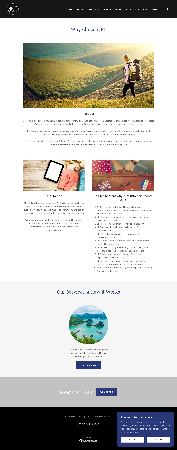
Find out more (89, 365)
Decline (132, 445)
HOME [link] (69, 9)
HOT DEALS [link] (94, 9)
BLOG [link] (128, 9)
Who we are (106, 392)
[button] (156, 9)
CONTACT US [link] (141, 9)
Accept (158, 445)
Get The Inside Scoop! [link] (88, 424)
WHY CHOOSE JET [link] (112, 9)
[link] (13, 8)
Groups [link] (80, 9)
